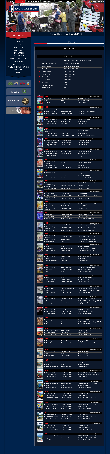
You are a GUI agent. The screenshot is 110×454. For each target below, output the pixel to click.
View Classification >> (95, 96)
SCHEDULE (19, 42)
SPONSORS (18, 50)
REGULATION (18, 47)
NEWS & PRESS (18, 53)
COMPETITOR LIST (18, 70)
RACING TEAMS (18, 56)
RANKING (18, 72)
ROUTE (18, 44)
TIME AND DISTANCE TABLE (18, 67)
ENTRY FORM (19, 61)
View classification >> (96, 349)
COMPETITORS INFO (18, 64)
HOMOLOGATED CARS (18, 58)
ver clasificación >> (96, 423)
